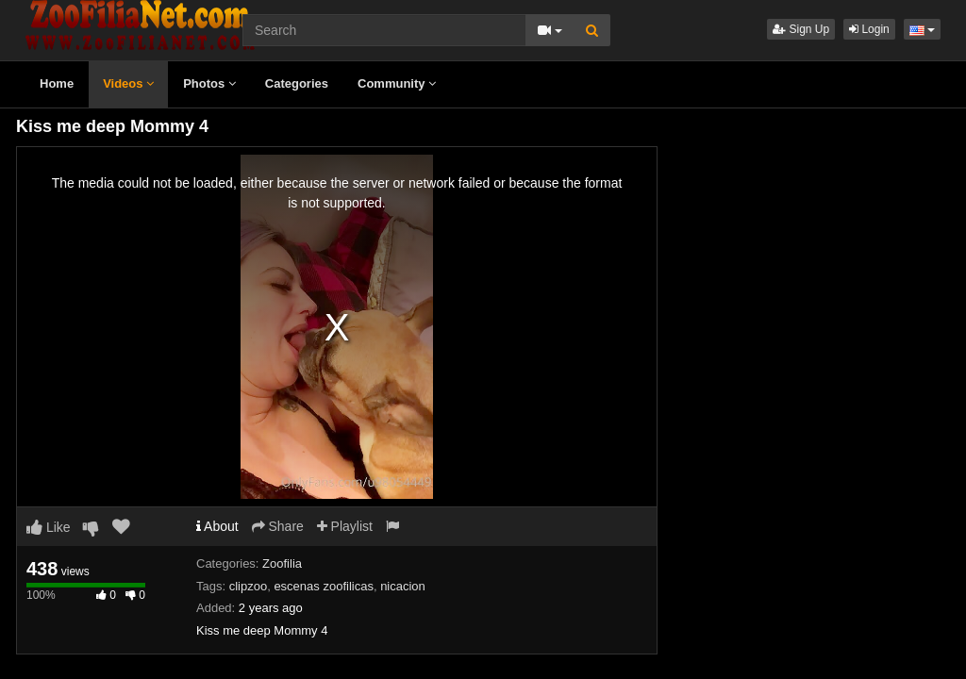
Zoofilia (282, 563)
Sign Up (801, 29)
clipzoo (248, 586)
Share (278, 526)
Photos (209, 83)
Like (48, 527)
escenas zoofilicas (324, 586)
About (217, 526)
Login (869, 29)
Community (397, 83)
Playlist (345, 526)
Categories (296, 83)
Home (57, 83)
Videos (128, 83)
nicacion (402, 586)
